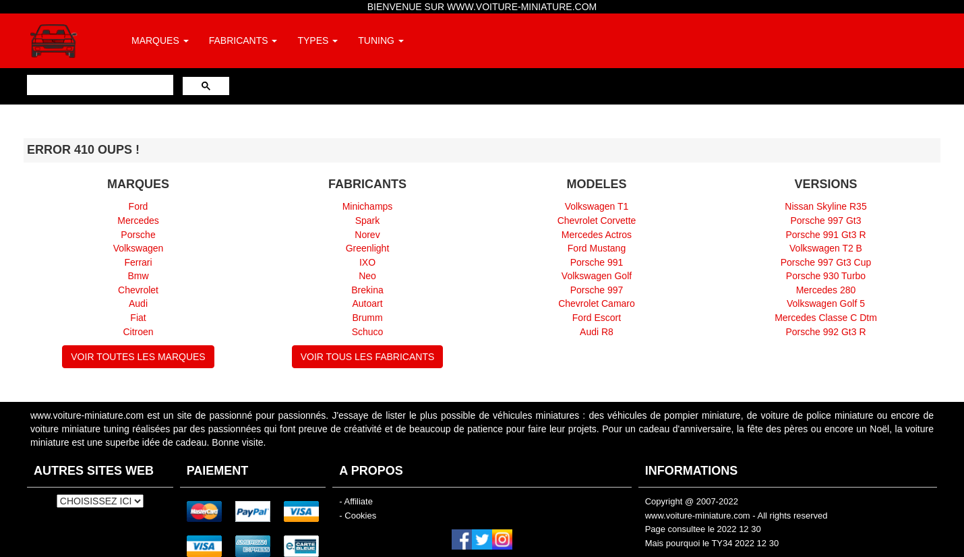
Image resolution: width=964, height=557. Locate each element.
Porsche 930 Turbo (826, 275)
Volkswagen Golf (597, 275)
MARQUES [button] (160, 40)
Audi (138, 303)
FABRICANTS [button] (243, 40)
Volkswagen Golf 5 (826, 303)
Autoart (367, 303)
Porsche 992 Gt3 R (825, 331)
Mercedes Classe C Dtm (826, 317)
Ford (138, 206)
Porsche (138, 234)
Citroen (138, 331)
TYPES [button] (317, 40)
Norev (367, 234)
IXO (367, 262)
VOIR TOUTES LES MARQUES (138, 356)
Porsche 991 (597, 262)
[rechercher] (99, 85)
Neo (367, 275)
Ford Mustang (597, 248)
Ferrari (138, 262)
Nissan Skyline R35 (825, 206)
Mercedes (137, 220)
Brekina (367, 290)
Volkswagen (138, 248)
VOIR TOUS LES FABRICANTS (368, 356)
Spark (367, 220)
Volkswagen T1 (597, 206)
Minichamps (367, 206)
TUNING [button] (381, 40)
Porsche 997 (597, 290)
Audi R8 (596, 331)
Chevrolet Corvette (597, 220)
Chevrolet (138, 290)
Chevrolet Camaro (596, 303)
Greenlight (368, 248)
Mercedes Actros (597, 234)
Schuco (368, 331)
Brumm (367, 317)
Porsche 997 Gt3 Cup (826, 262)
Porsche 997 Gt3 (825, 220)
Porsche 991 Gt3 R (825, 234)
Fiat (138, 317)
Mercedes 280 (826, 290)
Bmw (137, 275)
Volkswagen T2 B (825, 248)
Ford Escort (596, 317)
